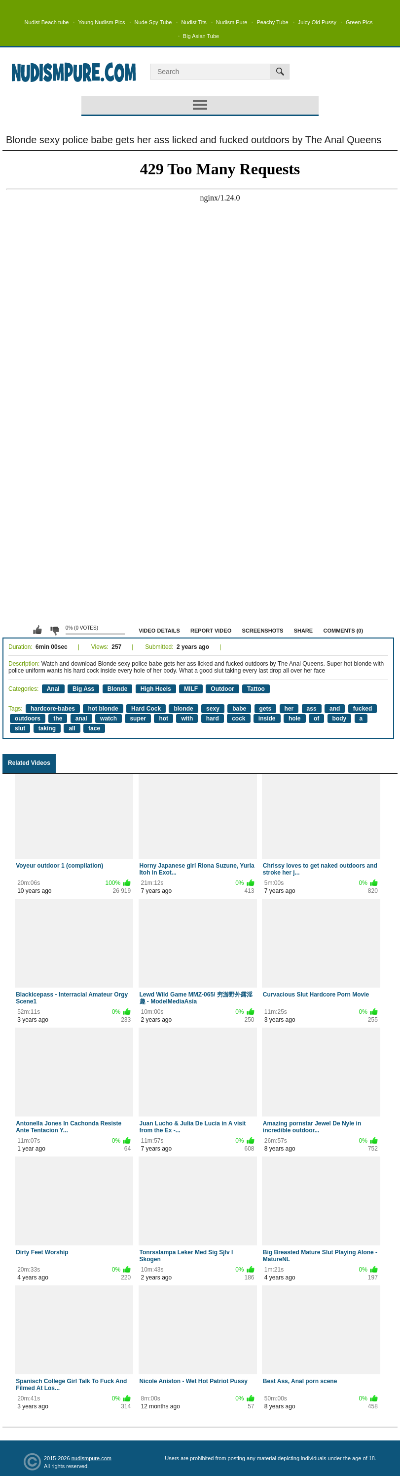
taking (47, 728)
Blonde (118, 688)
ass (312, 708)
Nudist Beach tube (47, 22)
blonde (183, 708)
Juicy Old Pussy (317, 22)
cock (238, 718)
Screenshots (263, 631)
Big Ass (83, 688)
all (72, 728)
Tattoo (256, 688)
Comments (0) (343, 631)
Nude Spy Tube (153, 22)
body (339, 718)
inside (267, 718)
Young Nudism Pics (101, 22)
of (316, 718)
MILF (191, 688)
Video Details (159, 631)
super (138, 718)
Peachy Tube (272, 22)
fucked (362, 708)
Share (303, 631)
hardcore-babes (53, 708)
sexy (212, 708)
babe (239, 708)
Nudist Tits (193, 22)
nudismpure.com (91, 1458)
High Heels (156, 688)
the (57, 718)
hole (295, 718)
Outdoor (222, 688)
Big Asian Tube (201, 36)
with (187, 718)
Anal (53, 688)
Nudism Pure (232, 22)
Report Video (210, 631)
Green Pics (359, 22)
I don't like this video (54, 630)
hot (163, 718)
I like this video (37, 630)
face (94, 728)
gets (265, 708)
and (334, 708)
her (289, 708)
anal (81, 718)
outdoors (27, 718)
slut (20, 728)
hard (212, 718)
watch (108, 718)
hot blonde (103, 708)
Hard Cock (146, 708)
